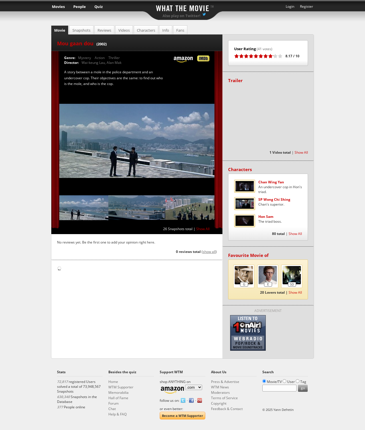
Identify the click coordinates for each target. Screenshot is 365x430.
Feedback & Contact (227, 408)
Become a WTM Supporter (182, 415)
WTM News (220, 387)
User (291, 381)
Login (290, 6)
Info (165, 30)
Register (306, 6)
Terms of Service (224, 397)
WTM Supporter (120, 387)
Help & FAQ (117, 414)
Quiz (98, 6)
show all (209, 251)
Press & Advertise (225, 381)
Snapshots (81, 30)
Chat (112, 408)
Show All (203, 228)
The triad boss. (270, 219)
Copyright (218, 403)
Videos (124, 30)
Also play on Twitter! (181, 15)
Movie (59, 30)
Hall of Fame (118, 397)
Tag (303, 381)
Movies (58, 6)
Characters (146, 30)
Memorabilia (118, 392)
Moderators (220, 392)
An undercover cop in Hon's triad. (280, 187)
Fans (180, 30)
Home (113, 381)
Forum (113, 403)
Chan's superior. (274, 202)
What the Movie (182, 7)
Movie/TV (274, 381)
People (79, 6)
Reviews (104, 30)
